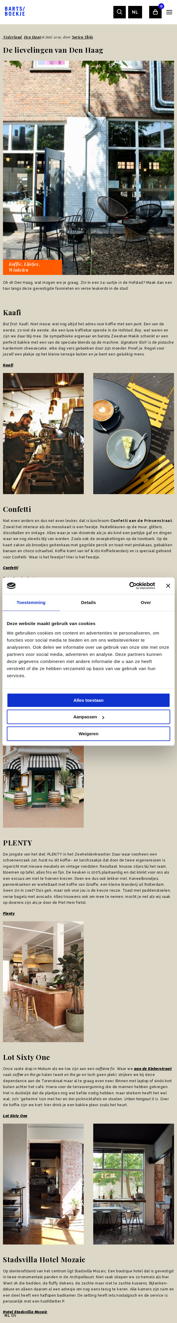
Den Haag (32, 37)
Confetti (10, 568)
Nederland (12, 37)
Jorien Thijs (82, 37)
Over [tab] (146, 602)
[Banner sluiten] (168, 586)
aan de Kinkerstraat (153, 1069)
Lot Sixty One (15, 1116)
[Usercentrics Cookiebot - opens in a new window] (129, 586)
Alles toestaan (88, 700)
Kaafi (8, 365)
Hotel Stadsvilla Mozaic (25, 1312)
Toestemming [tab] (31, 602)
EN (13, 1316)
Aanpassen (88, 716)
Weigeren (88, 733)
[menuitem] (135, 12)
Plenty (9, 914)
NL (135, 12)
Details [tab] (88, 602)
